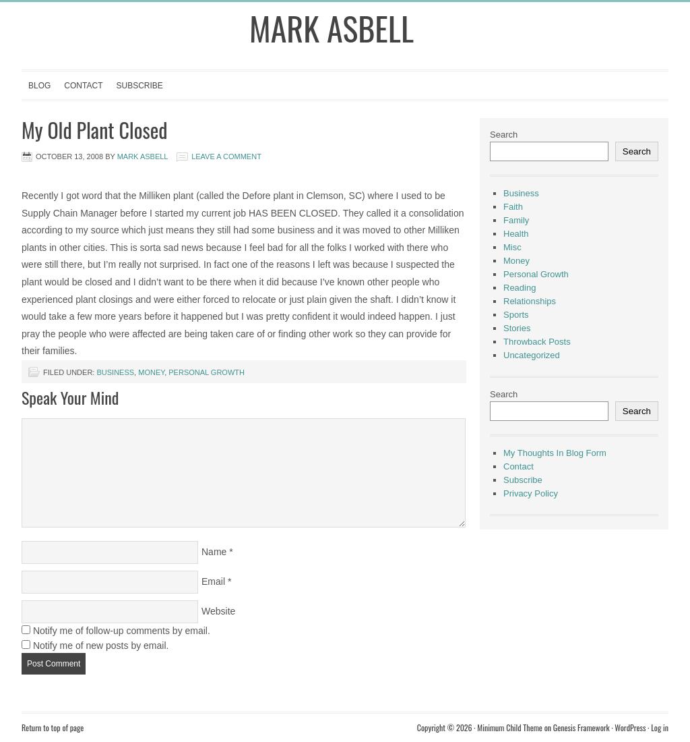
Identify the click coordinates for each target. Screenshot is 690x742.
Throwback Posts (537, 342)
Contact (83, 85)
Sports (516, 315)
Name (213, 551)
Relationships (529, 301)
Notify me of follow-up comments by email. (121, 630)
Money (151, 372)
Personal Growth (206, 372)
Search (504, 135)
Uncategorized (531, 355)
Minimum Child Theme (509, 727)
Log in (659, 727)
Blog (39, 85)
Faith (513, 207)
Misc (512, 247)
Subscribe (139, 85)
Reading (519, 288)
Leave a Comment (226, 156)
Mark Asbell (331, 28)
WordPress (630, 727)
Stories (516, 328)
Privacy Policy (530, 493)
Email (213, 581)
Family (516, 220)
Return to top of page (53, 727)
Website (218, 611)
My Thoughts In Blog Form (554, 453)
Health (516, 234)
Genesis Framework (581, 727)
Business (115, 372)
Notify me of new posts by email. (101, 645)
